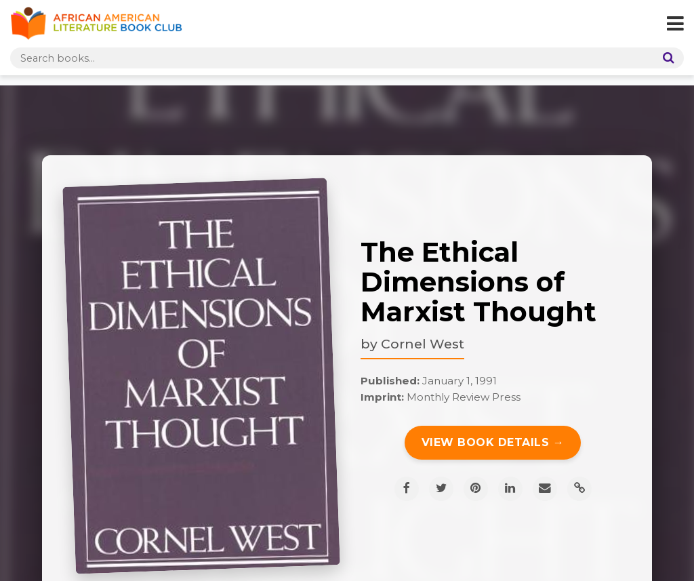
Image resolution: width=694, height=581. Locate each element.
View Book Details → (493, 442)
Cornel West (422, 344)
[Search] (665, 58)
